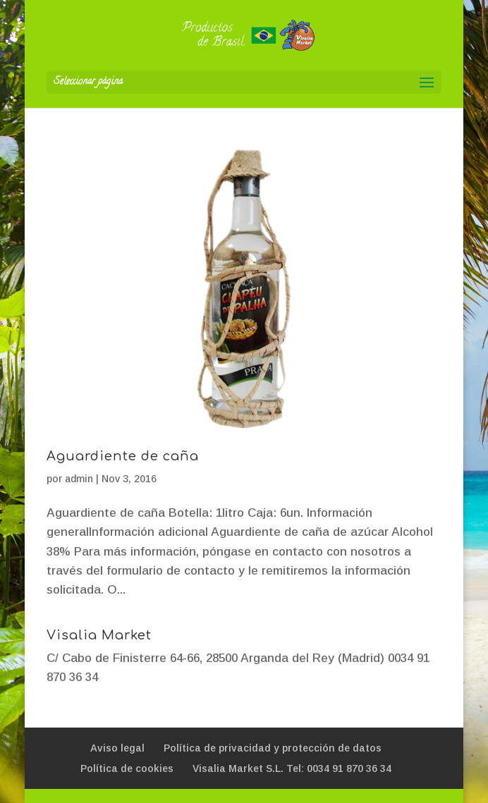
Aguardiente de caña (123, 456)
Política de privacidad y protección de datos (273, 748)
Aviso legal (117, 748)
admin (79, 478)
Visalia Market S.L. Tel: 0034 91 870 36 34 (292, 768)
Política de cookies (126, 768)
